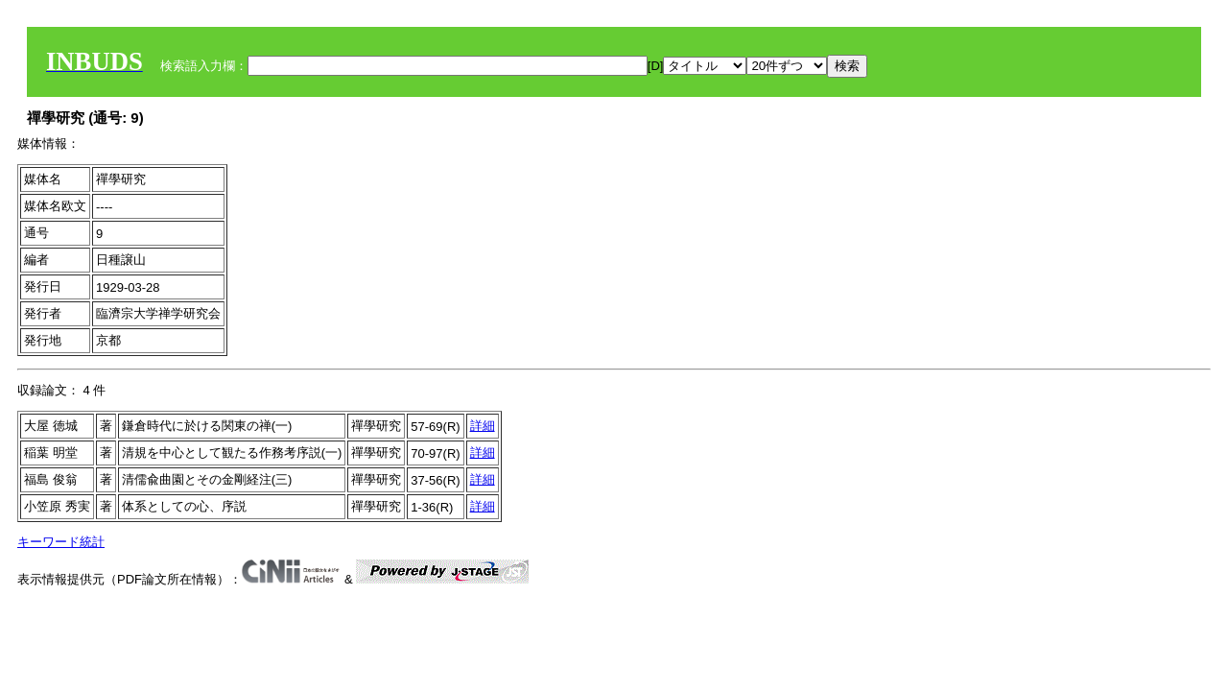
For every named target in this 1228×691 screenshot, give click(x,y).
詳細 (482, 425)
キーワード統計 (61, 542)
